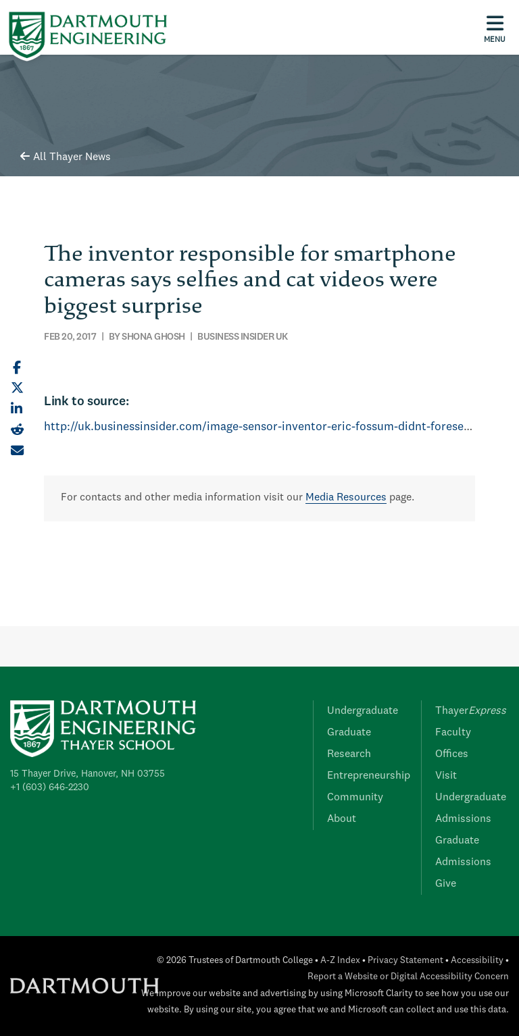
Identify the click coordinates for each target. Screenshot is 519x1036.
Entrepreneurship (368, 776)
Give (445, 884)
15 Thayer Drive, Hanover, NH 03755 (87, 774)
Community (355, 797)
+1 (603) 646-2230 (49, 787)
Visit (446, 776)
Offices (451, 754)
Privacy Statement (405, 960)
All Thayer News (65, 157)
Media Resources (346, 497)
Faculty (453, 732)
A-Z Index (340, 960)
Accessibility (477, 960)
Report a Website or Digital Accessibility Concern (408, 977)
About (341, 819)
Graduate (349, 732)
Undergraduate (362, 711)
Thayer (470, 711)
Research (349, 754)
